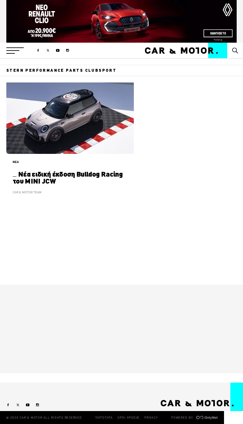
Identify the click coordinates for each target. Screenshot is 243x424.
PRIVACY (151, 417)
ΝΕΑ (16, 162)
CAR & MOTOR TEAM (27, 192)
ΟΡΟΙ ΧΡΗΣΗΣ (128, 417)
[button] (15, 50)
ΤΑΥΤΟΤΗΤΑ (104, 417)
